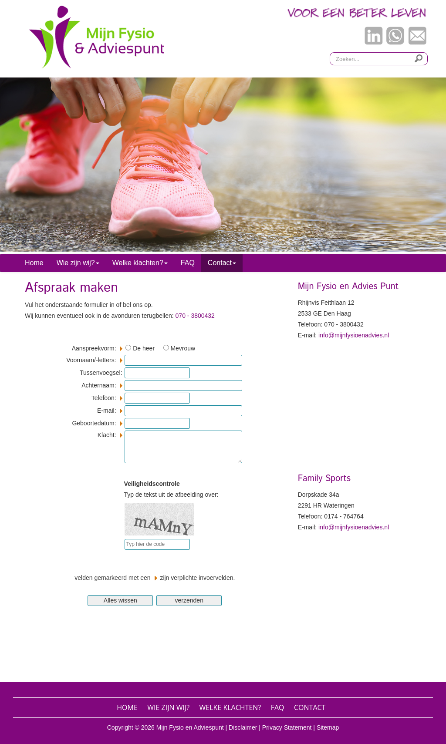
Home (34, 262)
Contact (309, 707)
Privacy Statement (287, 727)
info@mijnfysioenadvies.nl (353, 335)
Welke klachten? (230, 707)
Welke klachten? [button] (140, 262)
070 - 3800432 (195, 315)
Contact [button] (222, 262)
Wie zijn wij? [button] (78, 262)
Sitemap (328, 727)
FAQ (188, 262)
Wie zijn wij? (168, 707)
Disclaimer (243, 727)
